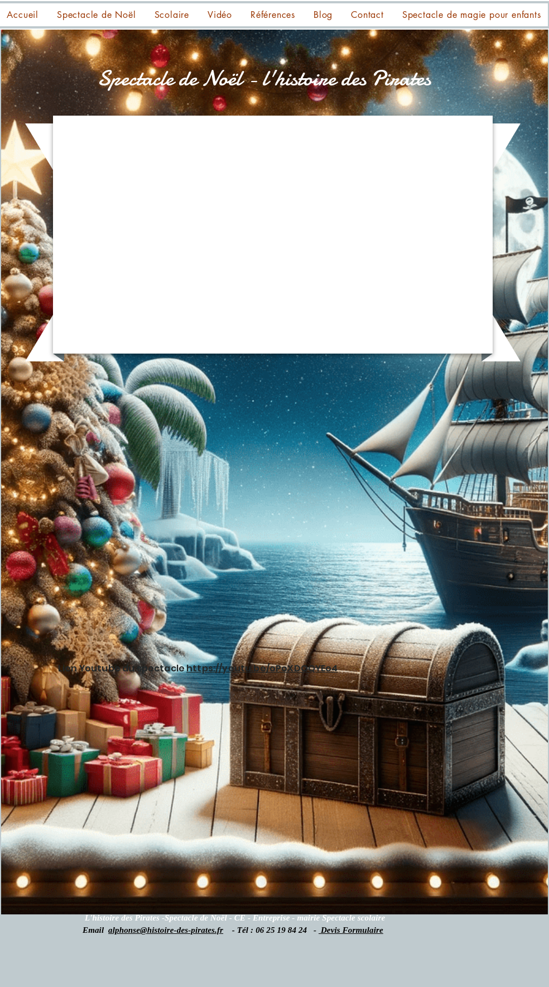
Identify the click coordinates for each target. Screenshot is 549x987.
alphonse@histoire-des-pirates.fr (165, 930)
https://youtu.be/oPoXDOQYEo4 (262, 668)
